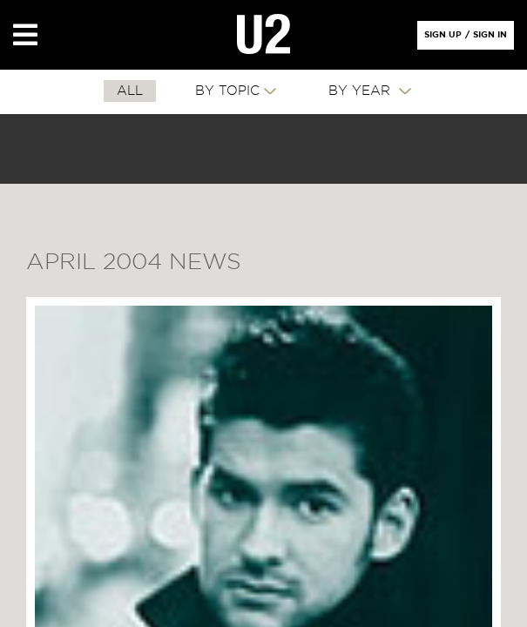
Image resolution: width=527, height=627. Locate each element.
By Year (361, 91)
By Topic (227, 91)
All (130, 91)
